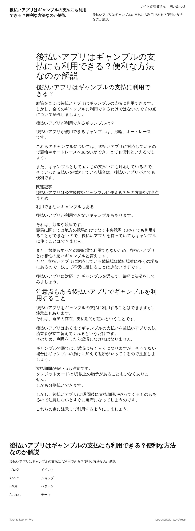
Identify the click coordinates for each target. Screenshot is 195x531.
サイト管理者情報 (153, 6)
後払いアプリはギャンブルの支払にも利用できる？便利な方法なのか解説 (48, 12)
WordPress (179, 519)
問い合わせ (177, 6)
